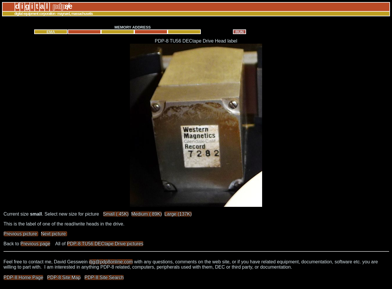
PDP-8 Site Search (103, 277)
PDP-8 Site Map (64, 277)
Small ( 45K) (116, 214)
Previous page (35, 243)
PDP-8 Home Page (23, 277)
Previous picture (21, 233)
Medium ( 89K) (146, 214)
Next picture (54, 233)
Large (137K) (177, 214)
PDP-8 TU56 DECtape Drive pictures (105, 243)
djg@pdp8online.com (111, 261)
